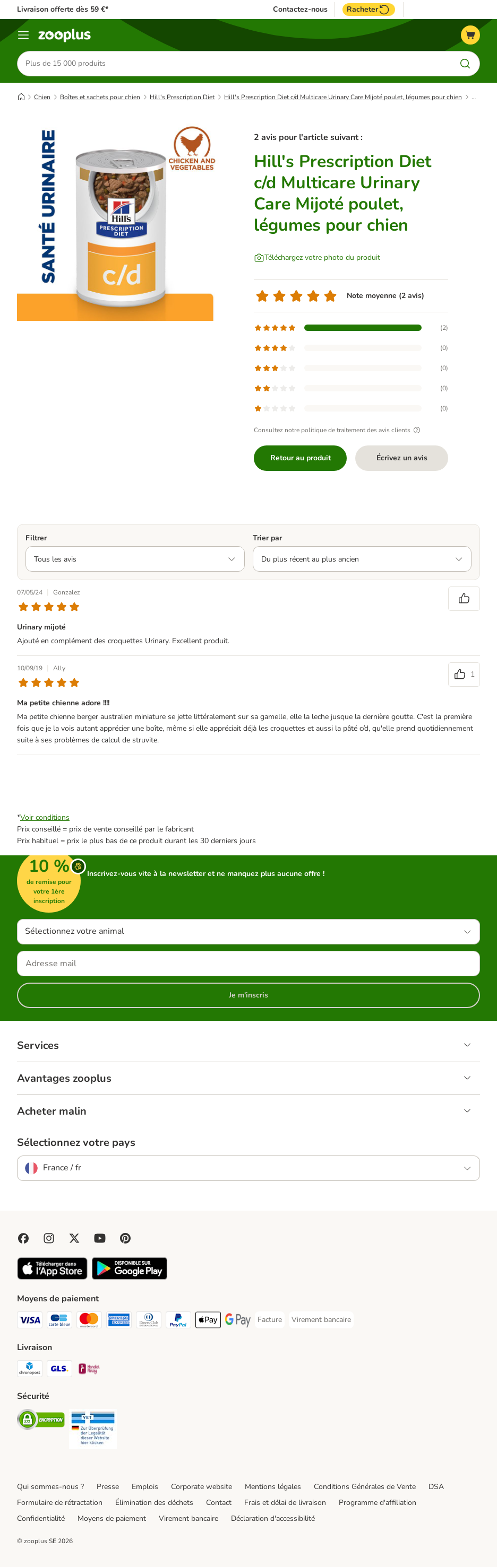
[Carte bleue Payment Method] (59, 1321)
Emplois (145, 1487)
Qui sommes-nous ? (50, 1487)
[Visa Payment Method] (29, 1321)
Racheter (369, 9)
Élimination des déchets (154, 1503)
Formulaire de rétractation (59, 1503)
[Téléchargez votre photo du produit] (317, 258)
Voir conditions (45, 817)
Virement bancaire (188, 1518)
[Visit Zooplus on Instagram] (48, 1238)
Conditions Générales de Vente (365, 1487)
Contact (219, 1503)
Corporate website (201, 1487)
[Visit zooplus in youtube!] (99, 1238)
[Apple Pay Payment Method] (208, 1321)
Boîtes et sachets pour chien (100, 97)
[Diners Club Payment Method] (148, 1321)
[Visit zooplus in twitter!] (74, 1238)
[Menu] (23, 35)
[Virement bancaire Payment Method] (321, 1320)
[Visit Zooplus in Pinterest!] (125, 1238)
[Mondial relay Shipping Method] (89, 1370)
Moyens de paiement (112, 1518)
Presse (108, 1487)
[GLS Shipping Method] (59, 1370)
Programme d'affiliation (377, 1503)
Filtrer (36, 538)
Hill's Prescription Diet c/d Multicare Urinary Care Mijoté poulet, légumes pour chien (343, 97)
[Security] (41, 1421)
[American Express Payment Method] (119, 1321)
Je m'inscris (248, 995)
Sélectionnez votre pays (76, 1142)
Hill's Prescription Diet (182, 97)
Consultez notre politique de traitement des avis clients (338, 430)
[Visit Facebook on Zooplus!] (23, 1238)
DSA (436, 1487)
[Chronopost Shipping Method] (29, 1370)
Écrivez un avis (401, 458)
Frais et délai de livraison (285, 1503)
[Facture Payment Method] (270, 1320)
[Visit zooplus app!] (52, 1277)
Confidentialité (41, 1518)
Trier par (267, 538)
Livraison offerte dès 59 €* (62, 9)
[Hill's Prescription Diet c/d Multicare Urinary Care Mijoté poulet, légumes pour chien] (118, 220)
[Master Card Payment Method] (89, 1321)
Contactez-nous (300, 9)
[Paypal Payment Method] (178, 1321)
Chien (42, 97)
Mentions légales (273, 1487)
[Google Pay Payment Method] (238, 1321)
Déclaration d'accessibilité (273, 1518)
